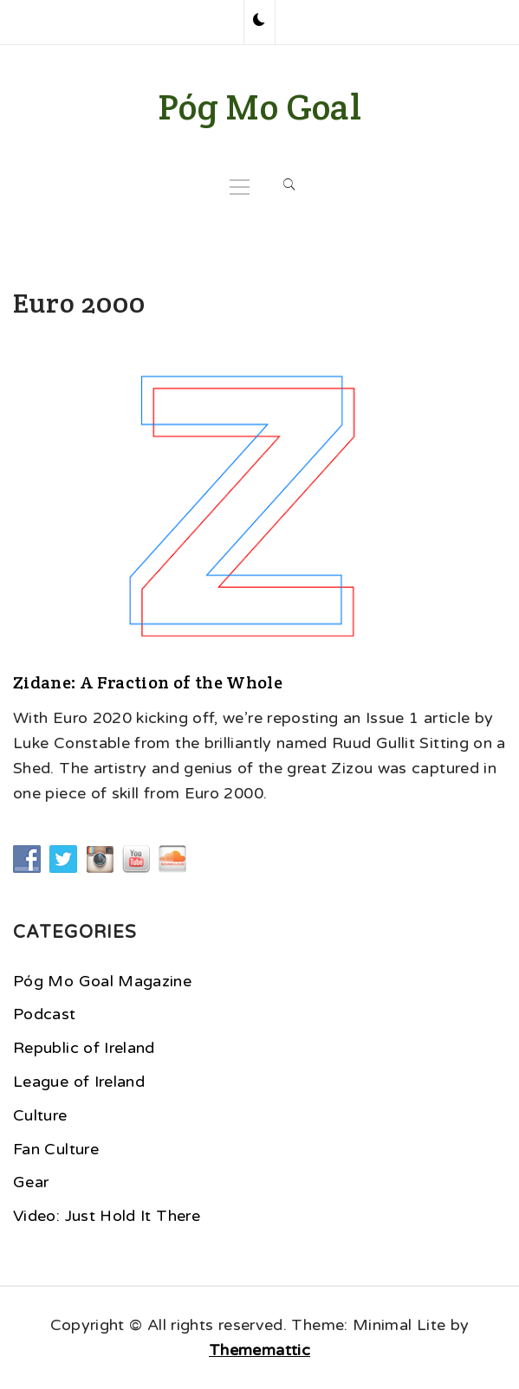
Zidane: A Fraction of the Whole (147, 682)
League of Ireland (79, 1081)
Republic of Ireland (84, 1047)
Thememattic (259, 1350)
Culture (40, 1115)
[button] (259, 21)
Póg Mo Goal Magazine (102, 981)
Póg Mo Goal (259, 106)
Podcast (44, 1014)
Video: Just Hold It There (106, 1215)
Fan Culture (56, 1149)
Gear (31, 1182)
